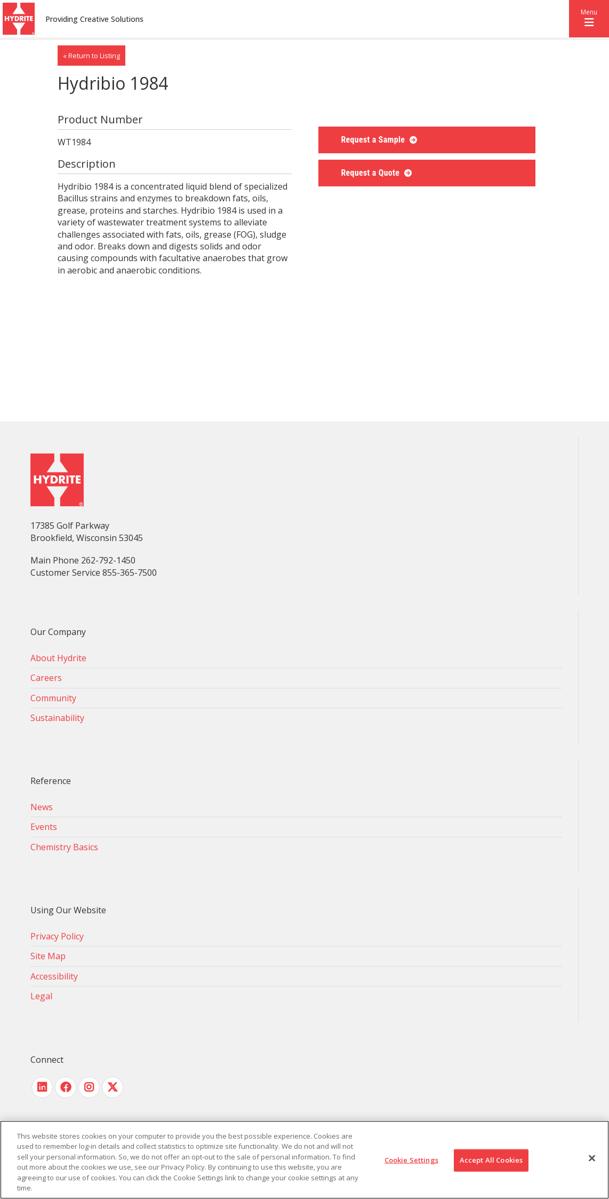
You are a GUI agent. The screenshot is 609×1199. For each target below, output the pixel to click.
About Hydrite (58, 658)
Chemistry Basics (64, 847)
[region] (304, 1159)
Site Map (48, 956)
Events (43, 827)
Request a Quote (371, 173)
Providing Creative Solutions (94, 19)
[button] (589, 18)
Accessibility (54, 976)
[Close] (592, 1158)
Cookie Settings (411, 1160)
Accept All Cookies (491, 1160)
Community (53, 698)
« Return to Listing (91, 55)
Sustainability (57, 718)
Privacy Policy (57, 936)
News (41, 807)
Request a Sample (374, 140)
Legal (41, 996)
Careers (46, 678)
